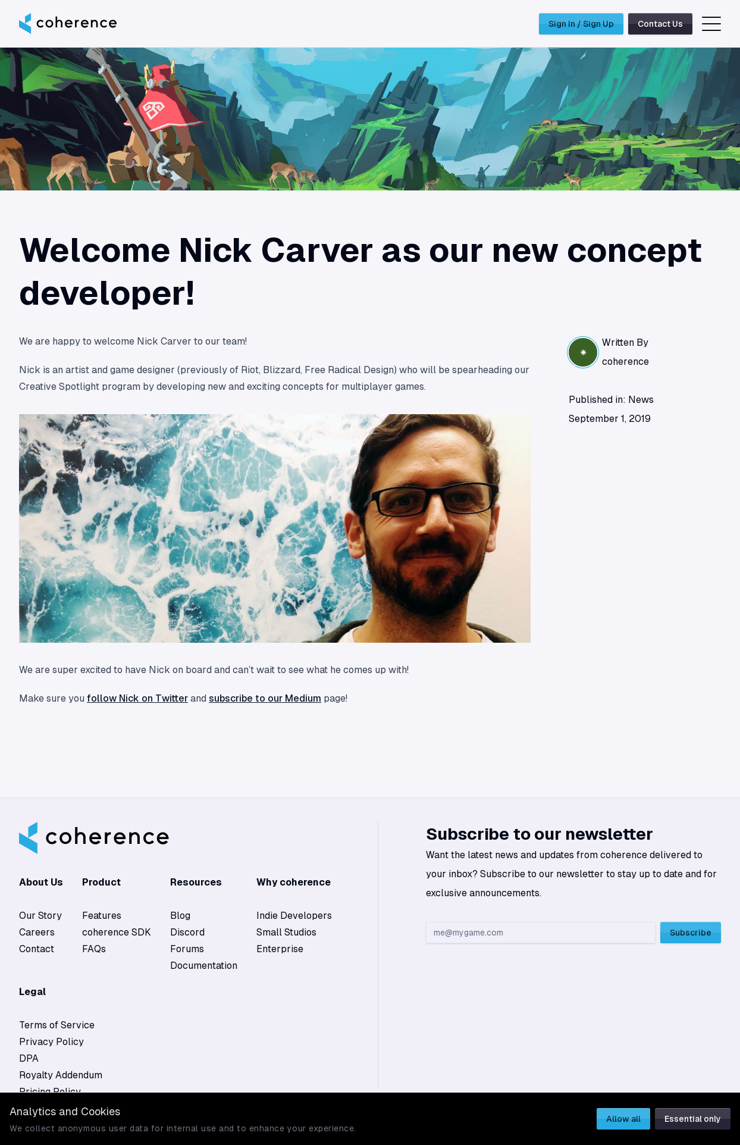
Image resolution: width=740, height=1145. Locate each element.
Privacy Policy (51, 1041)
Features (101, 915)
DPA (29, 1058)
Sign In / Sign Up (581, 24)
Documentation (203, 965)
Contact (36, 949)
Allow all (623, 1119)
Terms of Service (57, 1025)
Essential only (692, 1119)
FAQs (94, 949)
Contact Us (660, 24)
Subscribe (690, 932)
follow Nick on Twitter (137, 698)
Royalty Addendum (60, 1075)
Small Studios (286, 932)
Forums (187, 949)
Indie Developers (294, 915)
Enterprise (279, 949)
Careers (37, 932)
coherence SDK (116, 932)
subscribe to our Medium (265, 698)
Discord (187, 932)
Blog (180, 915)
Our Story (40, 915)
